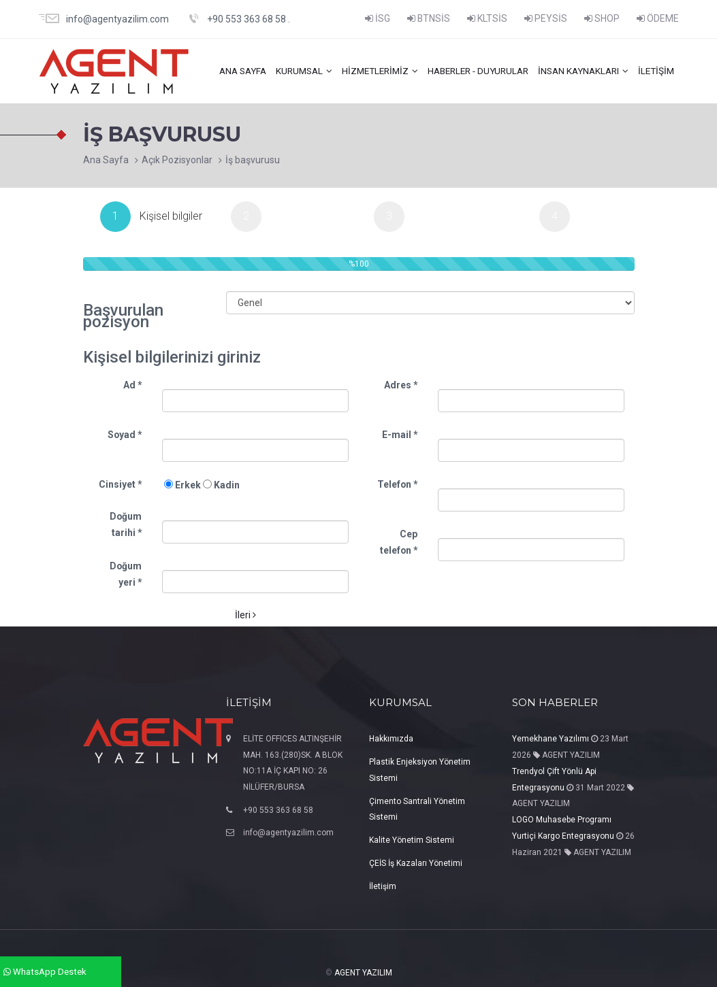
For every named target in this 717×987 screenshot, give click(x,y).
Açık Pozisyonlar (177, 159)
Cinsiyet (120, 483)
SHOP (602, 18)
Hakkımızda (391, 737)
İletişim (655, 70)
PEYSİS (545, 18)
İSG (377, 18)
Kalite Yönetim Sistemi (411, 838)
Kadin (221, 483)
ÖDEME (658, 18)
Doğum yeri (126, 572)
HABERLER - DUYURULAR (469, 70)
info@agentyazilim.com (288, 832)
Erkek (182, 483)
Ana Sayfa (106, 159)
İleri (245, 613)
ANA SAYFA (225, 70)
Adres (400, 383)
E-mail (399, 433)
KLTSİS (487, 18)
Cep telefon (398, 540)
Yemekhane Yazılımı (550, 737)
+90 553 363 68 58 (278, 809)
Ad (132, 383)
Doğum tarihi (126, 523)
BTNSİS (428, 18)
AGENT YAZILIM (363, 971)
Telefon (397, 483)
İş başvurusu (252, 159)
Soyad (125, 433)
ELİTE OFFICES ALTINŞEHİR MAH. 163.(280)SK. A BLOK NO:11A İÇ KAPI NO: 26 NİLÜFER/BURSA (292, 762)
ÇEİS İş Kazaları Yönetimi (415, 862)
